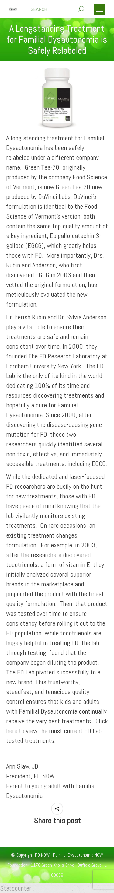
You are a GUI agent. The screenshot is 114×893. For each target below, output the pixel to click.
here (11, 730)
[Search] (57, 9)
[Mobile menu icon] (99, 9)
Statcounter (15, 888)
